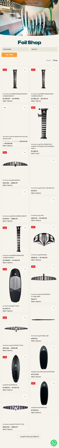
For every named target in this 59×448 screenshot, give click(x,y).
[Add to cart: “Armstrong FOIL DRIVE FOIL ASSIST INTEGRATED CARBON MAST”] (35, 153)
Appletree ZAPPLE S (39, 407)
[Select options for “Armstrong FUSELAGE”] (36, 341)
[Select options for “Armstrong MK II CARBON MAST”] (8, 221)
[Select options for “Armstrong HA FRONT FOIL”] (8, 350)
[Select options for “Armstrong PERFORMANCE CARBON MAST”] (8, 263)
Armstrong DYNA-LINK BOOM (42, 188)
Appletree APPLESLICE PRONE (42, 372)
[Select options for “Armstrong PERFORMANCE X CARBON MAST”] (36, 101)
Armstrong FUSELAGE (40, 336)
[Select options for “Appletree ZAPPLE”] (8, 390)
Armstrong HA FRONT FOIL (13, 345)
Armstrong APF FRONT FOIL (13, 424)
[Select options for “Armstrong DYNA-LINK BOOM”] (36, 193)
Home (48, 60)
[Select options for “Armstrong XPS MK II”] (36, 260)
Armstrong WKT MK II (11, 306)
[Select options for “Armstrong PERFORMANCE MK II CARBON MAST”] (8, 101)
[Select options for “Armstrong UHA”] (36, 220)
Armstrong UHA (37, 215)
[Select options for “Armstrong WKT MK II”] (8, 311)
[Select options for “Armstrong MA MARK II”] (8, 185)
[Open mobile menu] (3, 3)
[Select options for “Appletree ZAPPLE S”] (36, 412)
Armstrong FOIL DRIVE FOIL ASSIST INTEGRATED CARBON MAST (42, 146)
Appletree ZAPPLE (10, 385)
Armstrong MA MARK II (11, 180)
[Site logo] (29, 3)
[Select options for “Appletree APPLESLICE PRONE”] (36, 377)
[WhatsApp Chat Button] (54, 443)
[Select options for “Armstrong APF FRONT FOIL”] (8, 429)
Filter (9, 55)
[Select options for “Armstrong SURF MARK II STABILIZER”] (36, 301)
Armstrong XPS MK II (39, 255)
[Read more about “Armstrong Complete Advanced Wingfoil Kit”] (8, 146)
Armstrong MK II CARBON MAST (15, 216)
